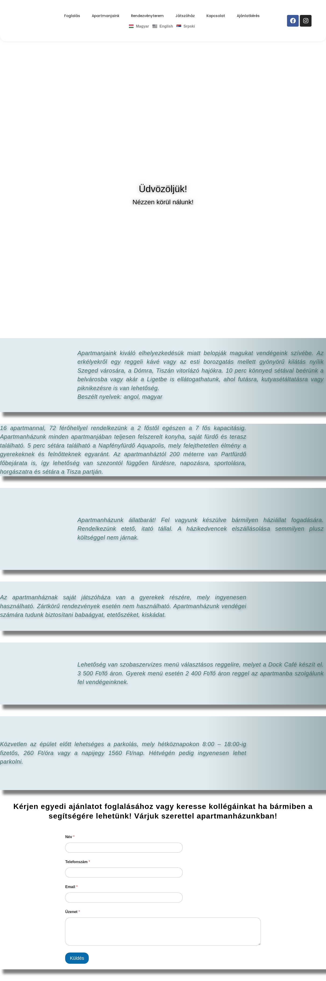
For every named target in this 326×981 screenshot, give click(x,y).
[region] (163, 111)
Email (71, 887)
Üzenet (72, 912)
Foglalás (72, 15)
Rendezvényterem (147, 15)
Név (69, 837)
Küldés (77, 958)
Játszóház (185, 15)
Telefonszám (77, 862)
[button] (7, 111)
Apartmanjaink (105, 15)
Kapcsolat (215, 15)
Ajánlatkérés (248, 15)
